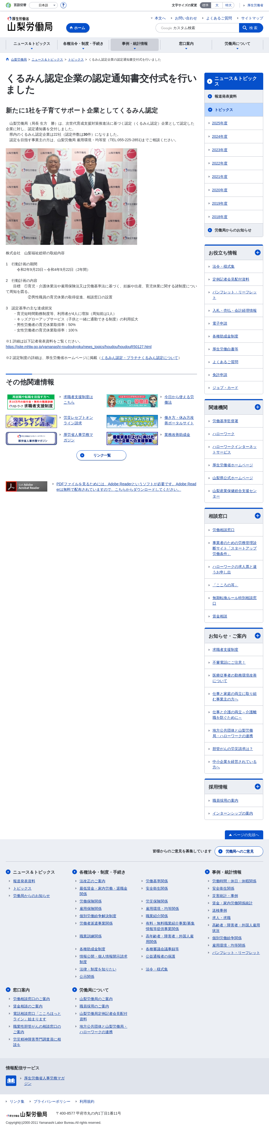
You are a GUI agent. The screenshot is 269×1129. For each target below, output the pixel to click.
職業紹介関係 (157, 916)
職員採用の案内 (225, 801)
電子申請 (220, 323)
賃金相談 (220, 616)
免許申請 (220, 375)
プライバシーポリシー (52, 1101)
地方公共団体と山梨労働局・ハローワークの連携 (233, 733)
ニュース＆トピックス (235, 81)
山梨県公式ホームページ (233, 478)
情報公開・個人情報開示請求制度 (103, 959)
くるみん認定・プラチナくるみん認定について (139, 358)
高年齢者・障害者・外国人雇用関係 (170, 938)
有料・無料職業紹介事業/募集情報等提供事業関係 (170, 926)
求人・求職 (221, 917)
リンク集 (17, 1101)
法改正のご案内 (92, 881)
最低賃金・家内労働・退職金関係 (103, 891)
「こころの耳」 (225, 585)
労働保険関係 (91, 901)
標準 (205, 5)
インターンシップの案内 (233, 813)
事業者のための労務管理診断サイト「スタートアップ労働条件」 (235, 548)
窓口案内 (21, 989)
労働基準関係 (157, 881)
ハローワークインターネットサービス (235, 450)
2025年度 (219, 123)
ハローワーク (224, 434)
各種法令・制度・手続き (103, 872)
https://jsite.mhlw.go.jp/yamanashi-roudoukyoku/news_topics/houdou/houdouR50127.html (79, 347)
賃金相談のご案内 (28, 1006)
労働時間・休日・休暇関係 (234, 881)
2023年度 (219, 150)
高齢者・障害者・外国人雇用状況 (236, 927)
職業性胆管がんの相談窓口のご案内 (37, 1028)
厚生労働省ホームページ (233, 465)
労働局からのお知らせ (233, 230)
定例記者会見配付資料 (231, 279)
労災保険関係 (157, 901)
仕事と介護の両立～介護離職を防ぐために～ (235, 715)
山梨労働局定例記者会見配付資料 (103, 1016)
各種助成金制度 (225, 336)
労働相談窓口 (224, 530)
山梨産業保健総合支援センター (235, 494)
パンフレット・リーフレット (235, 295)
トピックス (224, 110)
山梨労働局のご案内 (96, 998)
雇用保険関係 (91, 908)
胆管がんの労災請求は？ (233, 749)
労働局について (94, 989)
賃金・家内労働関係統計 (232, 903)
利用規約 (87, 1101)
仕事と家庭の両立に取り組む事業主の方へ (235, 696)
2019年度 (219, 203)
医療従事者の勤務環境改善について (235, 678)
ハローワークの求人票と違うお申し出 (235, 569)
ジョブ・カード (225, 388)
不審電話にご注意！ (229, 663)
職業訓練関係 (91, 936)
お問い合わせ (186, 18)
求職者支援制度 (225, 650)
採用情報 (235, 787)
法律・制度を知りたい (98, 969)
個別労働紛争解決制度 (98, 916)
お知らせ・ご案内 (235, 636)
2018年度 (219, 217)
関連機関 (235, 407)
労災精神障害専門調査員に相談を (37, 1041)
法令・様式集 (224, 266)
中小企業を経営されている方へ (235, 764)
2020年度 (219, 190)
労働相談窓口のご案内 (31, 998)
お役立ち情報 (235, 253)
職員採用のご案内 (94, 1006)
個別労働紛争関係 (227, 938)
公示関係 (87, 976)
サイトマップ (252, 18)
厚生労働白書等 (225, 349)
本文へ (160, 18)
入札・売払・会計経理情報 (235, 310)
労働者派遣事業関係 (96, 923)
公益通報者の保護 (160, 956)
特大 (228, 5)
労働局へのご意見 (240, 851)
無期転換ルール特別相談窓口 (235, 600)
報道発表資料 (226, 96)
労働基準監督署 (225, 421)
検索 (253, 28)
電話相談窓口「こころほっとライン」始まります (37, 1016)
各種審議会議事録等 (162, 949)
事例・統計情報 (227, 872)
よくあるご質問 (219, 18)
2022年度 (219, 163)
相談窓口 (235, 516)
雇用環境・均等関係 (162, 908)
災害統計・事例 (225, 895)
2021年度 (219, 177)
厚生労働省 (255, 5)
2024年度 (219, 136)
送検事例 (219, 910)
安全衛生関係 (157, 888)
